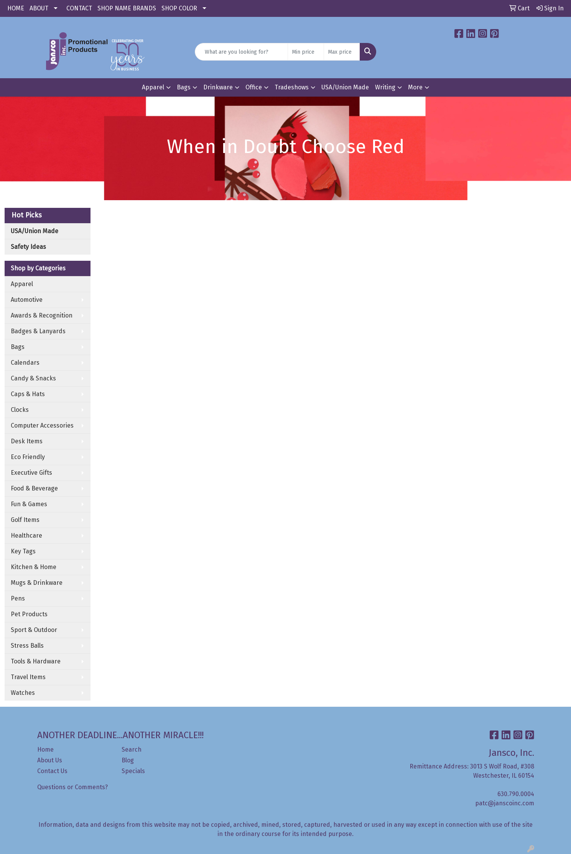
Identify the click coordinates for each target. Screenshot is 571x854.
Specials (133, 771)
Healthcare (26, 535)
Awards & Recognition (41, 315)
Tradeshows (292, 87)
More (415, 87)
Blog (128, 760)
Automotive (27, 299)
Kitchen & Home (33, 567)
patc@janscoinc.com (504, 803)
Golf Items (25, 519)
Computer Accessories (42, 425)
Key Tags (23, 551)
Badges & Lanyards (38, 331)
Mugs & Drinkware (37, 582)
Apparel (153, 87)
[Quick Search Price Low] (306, 52)
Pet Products (29, 614)
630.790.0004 (515, 794)
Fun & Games (29, 504)
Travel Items (28, 677)
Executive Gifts (31, 472)
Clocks (20, 409)
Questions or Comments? (72, 787)
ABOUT (39, 8)
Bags (184, 87)
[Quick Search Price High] (342, 52)
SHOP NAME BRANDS (126, 8)
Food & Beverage (34, 488)
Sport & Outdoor (34, 630)
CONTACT (79, 8)
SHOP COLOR (179, 8)
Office (253, 87)
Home (45, 749)
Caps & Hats (28, 394)
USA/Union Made (345, 87)
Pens (18, 598)
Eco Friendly (28, 457)
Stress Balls (27, 645)
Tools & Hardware (36, 661)
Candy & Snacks (33, 378)
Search (132, 749)
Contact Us (52, 771)
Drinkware (218, 87)
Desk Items (27, 441)
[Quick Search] (241, 52)
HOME (15, 8)
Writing (385, 87)
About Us (49, 760)
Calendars (25, 362)
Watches (23, 692)
